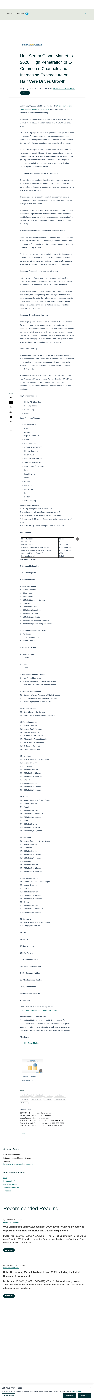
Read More (9, 1250)
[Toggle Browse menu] (85, 13)
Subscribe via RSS (10, 1184)
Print (5, 1178)
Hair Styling (24, 1099)
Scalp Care (24, 1103)
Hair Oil (50, 1095)
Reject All (84, 1396)
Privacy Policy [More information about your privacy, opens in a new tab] (76, 1392)
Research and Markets (64, 88)
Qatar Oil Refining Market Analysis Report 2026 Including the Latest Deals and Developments (41, 1274)
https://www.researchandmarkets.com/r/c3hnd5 (38, 1010)
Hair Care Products (27, 1095)
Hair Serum (59, 1095)
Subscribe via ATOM (11, 1188)
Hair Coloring (40, 1095)
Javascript (7, 1191)
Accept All (69, 1396)
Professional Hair (60, 1099)
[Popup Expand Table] (77, 539)
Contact (23, 1133)
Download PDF (9, 1181)
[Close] (90, 1388)
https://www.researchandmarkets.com (18, 1164)
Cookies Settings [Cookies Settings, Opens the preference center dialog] (8, 1396)
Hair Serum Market (31, 1043)
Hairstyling (47, 1099)
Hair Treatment (36, 1099)
